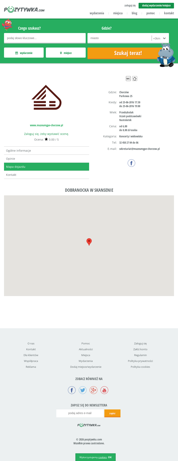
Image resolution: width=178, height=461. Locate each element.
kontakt (169, 13)
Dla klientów (31, 355)
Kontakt (11, 175)
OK (110, 457)
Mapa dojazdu (15, 167)
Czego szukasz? (29, 28)
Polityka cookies (140, 367)
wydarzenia (97, 13)
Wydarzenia (86, 361)
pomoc (150, 13)
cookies (102, 457)
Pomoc (85, 343)
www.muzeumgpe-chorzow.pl (46, 125)
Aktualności (86, 349)
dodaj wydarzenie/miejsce (156, 5)
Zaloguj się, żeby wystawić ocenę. (46, 134)
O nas (31, 343)
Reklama (31, 367)
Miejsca (85, 355)
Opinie (10, 159)
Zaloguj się (140, 343)
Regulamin (140, 355)
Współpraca (31, 361)
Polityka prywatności (140, 361)
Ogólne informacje (18, 150)
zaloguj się (130, 5)
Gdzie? (107, 28)
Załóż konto (140, 349)
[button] (89, 242)
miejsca (117, 13)
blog (134, 13)
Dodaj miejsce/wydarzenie (85, 367)
